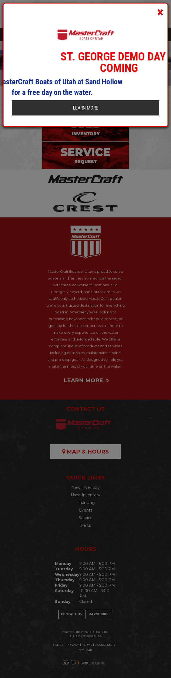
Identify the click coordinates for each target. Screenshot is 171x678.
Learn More (85, 108)
